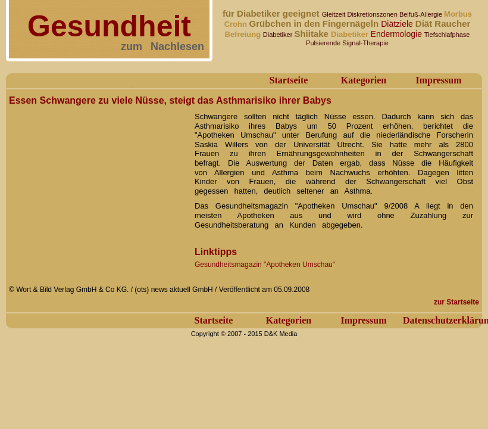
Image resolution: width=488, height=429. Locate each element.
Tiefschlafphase (447, 34)
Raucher (452, 23)
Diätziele (398, 24)
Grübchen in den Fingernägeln (315, 23)
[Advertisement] (98, 183)
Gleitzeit (335, 14)
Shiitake (312, 34)
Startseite (289, 80)
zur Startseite (456, 302)
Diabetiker (279, 34)
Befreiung (244, 34)
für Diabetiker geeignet (272, 13)
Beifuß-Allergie (421, 14)
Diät (425, 23)
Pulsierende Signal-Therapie (347, 42)
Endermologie (397, 34)
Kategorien (363, 80)
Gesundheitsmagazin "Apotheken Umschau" (265, 264)
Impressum (438, 80)
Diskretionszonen (373, 14)
